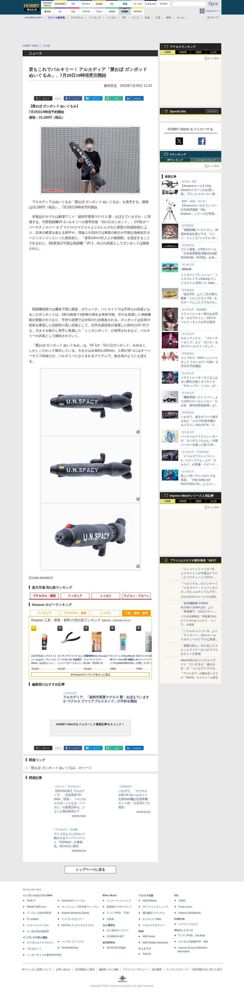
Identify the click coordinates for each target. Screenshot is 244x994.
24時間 (183, 52)
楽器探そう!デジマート (119, 906)
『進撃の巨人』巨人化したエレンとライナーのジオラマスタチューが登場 (199, 649)
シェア (75, 98)
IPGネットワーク (183, 930)
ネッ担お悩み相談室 (38, 931)
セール (180, 17)
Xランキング (178, 154)
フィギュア (95, 17)
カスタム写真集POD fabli (193, 941)
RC (124, 17)
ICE (176, 895)
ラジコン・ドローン (136, 595)
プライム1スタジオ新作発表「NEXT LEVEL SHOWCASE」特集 (193, 561)
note (116, 98)
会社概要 (157, 969)
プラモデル (77, 17)
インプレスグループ (177, 969)
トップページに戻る (90, 869)
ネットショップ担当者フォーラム (80, 906)
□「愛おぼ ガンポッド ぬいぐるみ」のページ (59, 768)
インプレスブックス (73, 941)
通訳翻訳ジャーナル (154, 912)
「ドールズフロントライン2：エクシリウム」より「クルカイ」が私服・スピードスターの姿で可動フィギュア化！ (199, 464)
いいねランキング (206, 160)
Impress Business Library (75, 912)
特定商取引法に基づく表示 (207, 969)
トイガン (112, 17)
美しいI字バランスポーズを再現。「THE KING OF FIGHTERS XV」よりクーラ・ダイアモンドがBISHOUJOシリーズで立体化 (199, 484)
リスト (57, 98)
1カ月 (213, 52)
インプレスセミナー (73, 919)
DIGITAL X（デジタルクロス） (78, 925)
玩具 (147, 17)
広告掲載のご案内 (85, 969)
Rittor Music (110, 895)
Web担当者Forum (36, 906)
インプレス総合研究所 (39, 912)
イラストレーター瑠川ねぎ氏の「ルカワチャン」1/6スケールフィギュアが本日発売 (199, 318)
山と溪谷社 (109, 925)
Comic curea (185, 906)
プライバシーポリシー (135, 969)
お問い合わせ (63, 969)
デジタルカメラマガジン (40, 942)
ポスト (46, 98)
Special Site (178, 111)
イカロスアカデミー (154, 925)
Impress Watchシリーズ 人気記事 (192, 495)
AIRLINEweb (150, 900)
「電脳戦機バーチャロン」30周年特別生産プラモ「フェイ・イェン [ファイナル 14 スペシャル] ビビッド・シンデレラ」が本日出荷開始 (199, 238)
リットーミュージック (119, 900)
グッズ (135, 17)
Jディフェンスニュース (155, 906)
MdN (141, 931)
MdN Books (149, 936)
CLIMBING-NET (115, 936)
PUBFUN (179, 919)
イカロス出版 (145, 895)
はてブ (96, 98)
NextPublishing (70, 947)
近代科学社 (109, 942)
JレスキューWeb (152, 919)
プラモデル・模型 (44, 595)
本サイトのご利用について (37, 969)
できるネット (34, 948)
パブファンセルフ (188, 924)
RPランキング (175, 160)
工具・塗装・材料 (136, 613)
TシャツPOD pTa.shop (191, 935)
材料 (168, 17)
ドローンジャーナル (38, 925)
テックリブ (144, 948)
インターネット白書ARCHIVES (44, 954)
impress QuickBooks (189, 912)
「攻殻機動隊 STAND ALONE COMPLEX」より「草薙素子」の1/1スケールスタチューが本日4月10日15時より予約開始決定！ (199, 611)
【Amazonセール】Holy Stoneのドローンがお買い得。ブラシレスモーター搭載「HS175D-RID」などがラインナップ (199, 194)
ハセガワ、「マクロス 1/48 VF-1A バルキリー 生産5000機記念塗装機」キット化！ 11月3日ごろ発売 (134, 799)
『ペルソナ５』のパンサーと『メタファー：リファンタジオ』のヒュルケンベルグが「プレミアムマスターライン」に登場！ (199, 592)
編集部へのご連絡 (109, 969)
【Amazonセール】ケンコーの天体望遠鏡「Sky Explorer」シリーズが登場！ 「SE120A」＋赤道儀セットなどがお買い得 (200, 213)
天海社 (182, 900)
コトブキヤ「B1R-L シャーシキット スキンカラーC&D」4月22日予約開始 (199, 362)
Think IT (31, 900)
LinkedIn (137, 98)
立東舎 (110, 919)
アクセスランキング (183, 46)
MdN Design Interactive (155, 942)
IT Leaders (33, 919)
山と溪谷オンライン (118, 930)
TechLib (147, 953)
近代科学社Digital (116, 947)
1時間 (167, 52)
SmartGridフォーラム (73, 900)
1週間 (198, 52)
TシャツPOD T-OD (118, 912)
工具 (157, 17)
